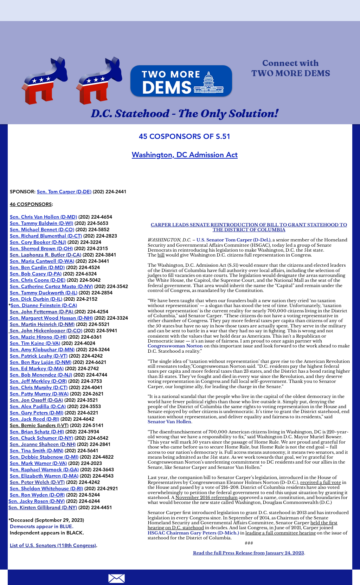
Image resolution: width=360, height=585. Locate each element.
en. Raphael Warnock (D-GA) (46, 469)
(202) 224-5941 (99, 330)
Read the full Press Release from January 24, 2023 (248, 553)
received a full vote (320, 482)
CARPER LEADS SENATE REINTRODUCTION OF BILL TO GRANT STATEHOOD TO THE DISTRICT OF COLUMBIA (249, 227)
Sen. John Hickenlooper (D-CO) (46, 330)
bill (161, 255)
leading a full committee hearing (280, 533)
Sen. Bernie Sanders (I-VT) (39, 425)
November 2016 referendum (206, 497)
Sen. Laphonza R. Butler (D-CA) (45, 255)
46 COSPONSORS (31, 204)
